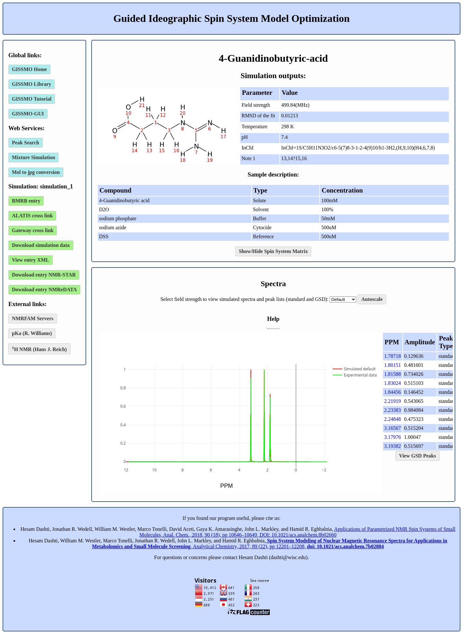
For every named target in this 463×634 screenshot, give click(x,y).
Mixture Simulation (33, 157)
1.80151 (392, 365)
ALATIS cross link (32, 215)
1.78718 (392, 356)
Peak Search (25, 142)
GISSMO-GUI (28, 113)
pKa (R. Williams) (32, 333)
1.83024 (392, 383)
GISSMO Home (29, 69)
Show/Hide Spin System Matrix (273, 251)
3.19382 (392, 446)
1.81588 (392, 374)
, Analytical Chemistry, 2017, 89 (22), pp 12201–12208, (269, 543)
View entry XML (30, 260)
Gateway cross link (32, 230)
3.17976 (392, 437)
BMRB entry (26, 201)
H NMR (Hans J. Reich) (39, 348)
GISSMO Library (31, 84)
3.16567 (392, 428)
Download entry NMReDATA (44, 289)
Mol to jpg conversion (36, 172)
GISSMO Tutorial (31, 99)
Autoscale (372, 299)
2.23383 (392, 410)
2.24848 (392, 419)
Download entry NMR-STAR (44, 274)
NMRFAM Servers (32, 318)
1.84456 (392, 392)
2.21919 (392, 401)
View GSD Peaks (417, 455)
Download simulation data (41, 245)
